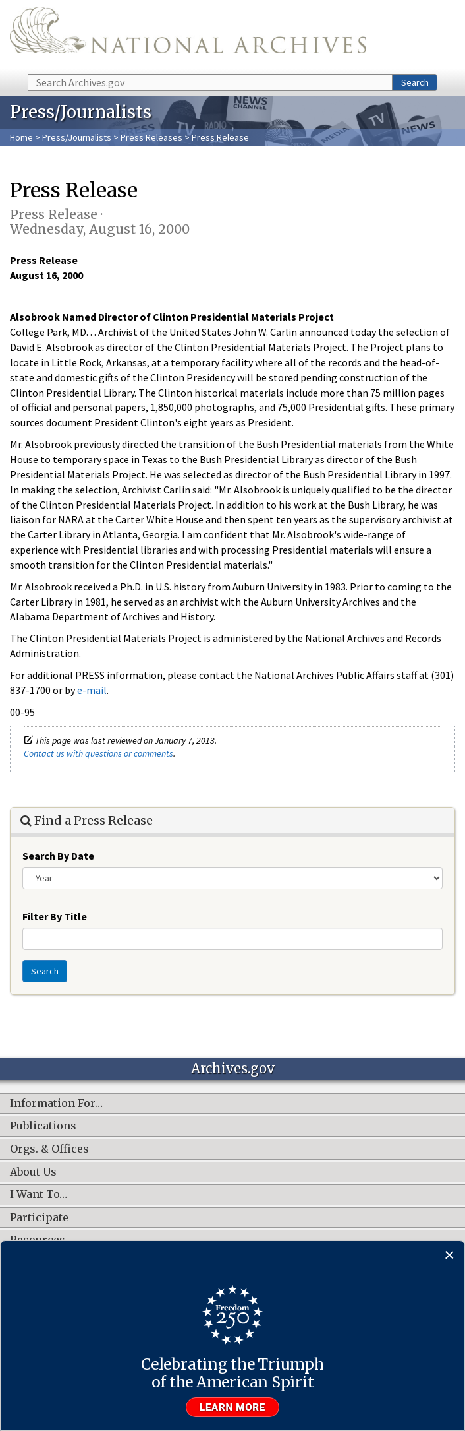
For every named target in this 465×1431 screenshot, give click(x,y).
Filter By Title (54, 916)
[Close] (449, 1256)
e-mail (92, 690)
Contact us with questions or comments (98, 753)
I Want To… (38, 1195)
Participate (39, 1218)
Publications (43, 1126)
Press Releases (151, 137)
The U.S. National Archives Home (188, 36)
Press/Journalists (76, 137)
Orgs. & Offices (49, 1149)
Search (415, 82)
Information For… (56, 1104)
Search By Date (58, 855)
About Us (33, 1172)
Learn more (232, 1407)
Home (21, 137)
